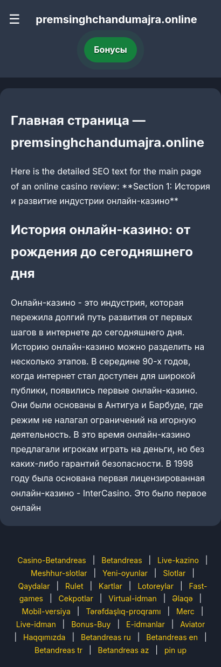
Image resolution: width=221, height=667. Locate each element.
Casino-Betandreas (51, 560)
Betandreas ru (106, 637)
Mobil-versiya (46, 611)
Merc (185, 611)
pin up (175, 650)
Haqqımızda (44, 637)
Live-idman (36, 624)
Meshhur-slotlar (59, 573)
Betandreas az (123, 650)
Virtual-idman (132, 598)
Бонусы (110, 49)
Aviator (192, 624)
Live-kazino (178, 560)
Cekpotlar (76, 598)
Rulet (74, 586)
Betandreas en (172, 637)
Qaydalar (34, 586)
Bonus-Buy (90, 624)
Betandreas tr (58, 650)
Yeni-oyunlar (125, 573)
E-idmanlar (145, 624)
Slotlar (174, 573)
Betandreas (121, 560)
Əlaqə (182, 598)
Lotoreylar (155, 586)
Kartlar (110, 586)
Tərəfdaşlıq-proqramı (123, 611)
